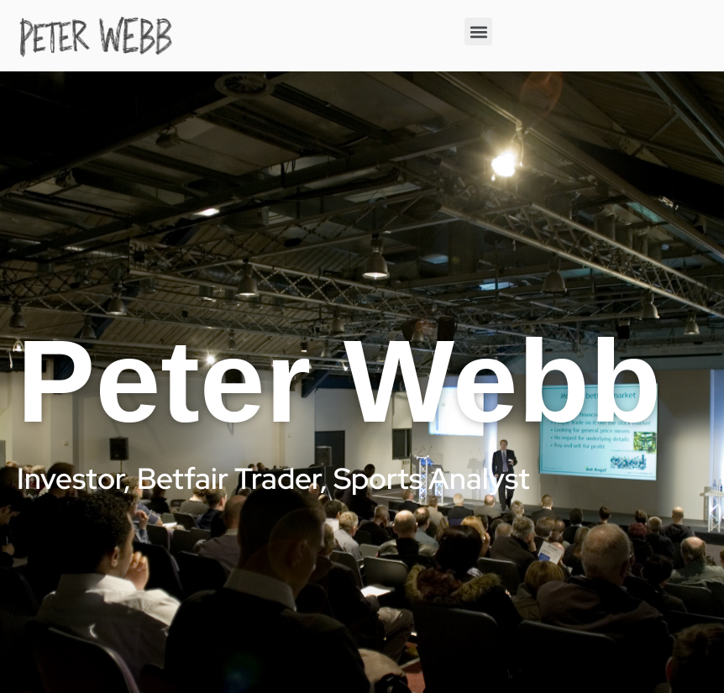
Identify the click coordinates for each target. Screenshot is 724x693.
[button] (478, 31)
